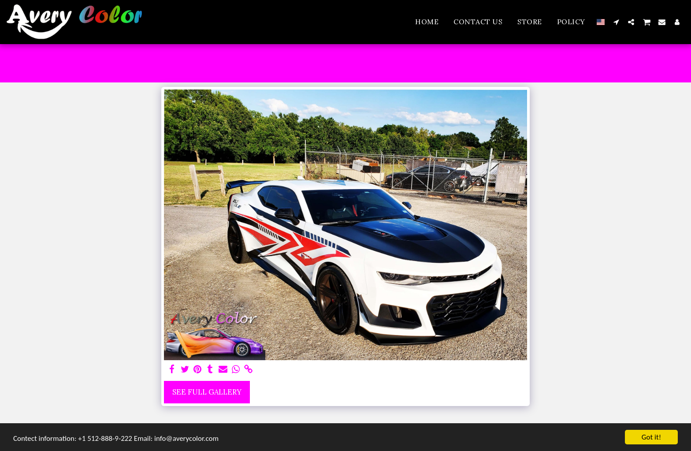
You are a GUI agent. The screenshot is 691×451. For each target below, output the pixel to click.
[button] (616, 22)
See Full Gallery (206, 392)
